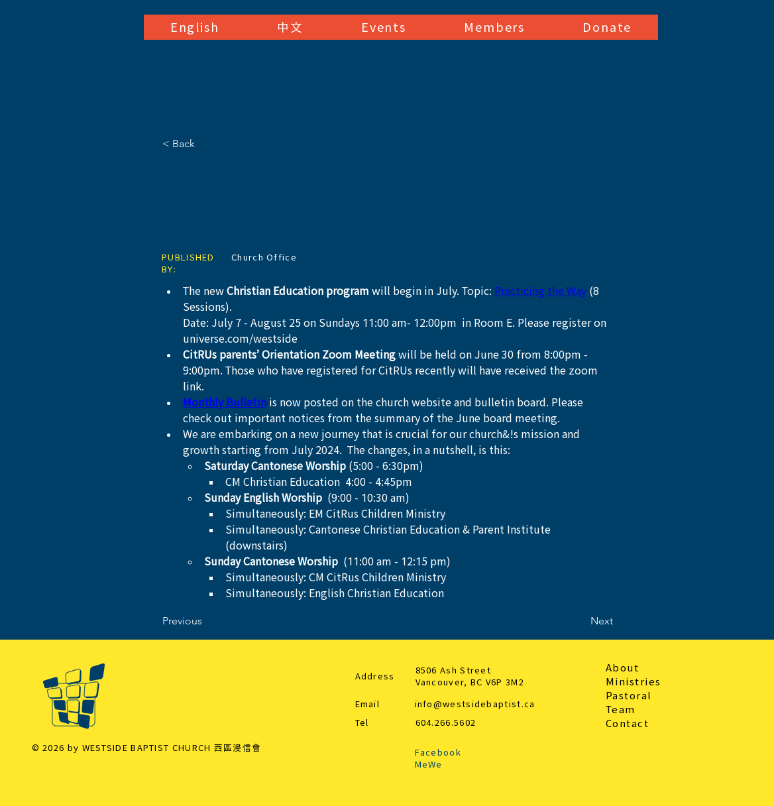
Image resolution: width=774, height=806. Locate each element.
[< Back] (206, 144)
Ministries (633, 682)
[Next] (580, 621)
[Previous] (206, 621)
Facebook (438, 752)
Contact (627, 723)
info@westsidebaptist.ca (475, 704)
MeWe (429, 764)
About (622, 668)
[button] (194, 27)
